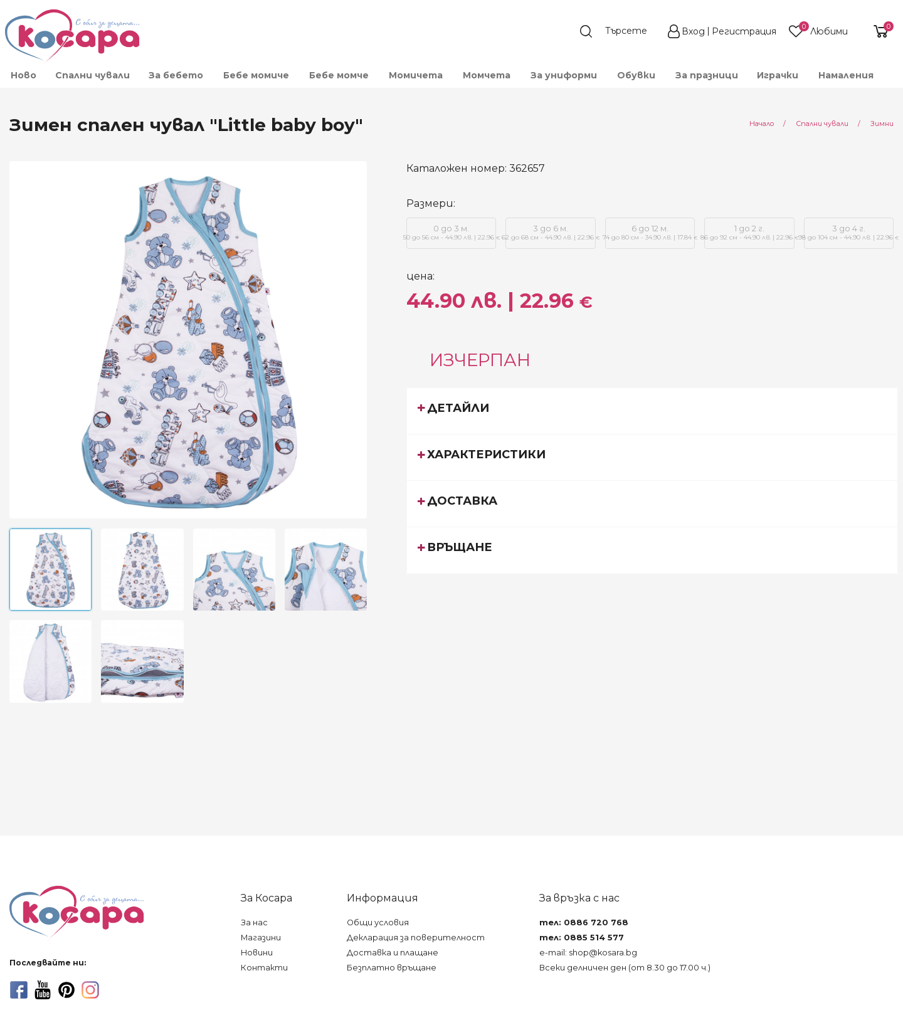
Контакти (264, 967)
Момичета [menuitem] (416, 75)
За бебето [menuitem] (176, 75)
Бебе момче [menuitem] (339, 75)
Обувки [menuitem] (636, 75)
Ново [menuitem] (23, 75)
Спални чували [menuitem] (92, 75)
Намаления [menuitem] (846, 75)
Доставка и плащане (392, 952)
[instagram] (90, 989)
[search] (619, 31)
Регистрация (744, 31)
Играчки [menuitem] (777, 75)
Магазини (261, 937)
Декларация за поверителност (416, 937)
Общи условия (378, 922)
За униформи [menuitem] (564, 75)
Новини (257, 952)
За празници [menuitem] (706, 75)
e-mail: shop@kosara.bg (588, 952)
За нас (254, 922)
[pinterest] (66, 989)
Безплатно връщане (391, 967)
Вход (693, 31)
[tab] (652, 410)
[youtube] (42, 989)
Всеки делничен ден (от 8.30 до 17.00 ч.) (624, 967)
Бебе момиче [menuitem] (256, 75)
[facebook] (18, 989)
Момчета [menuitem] (486, 75)
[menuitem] (892, 80)
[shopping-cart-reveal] (876, 31)
